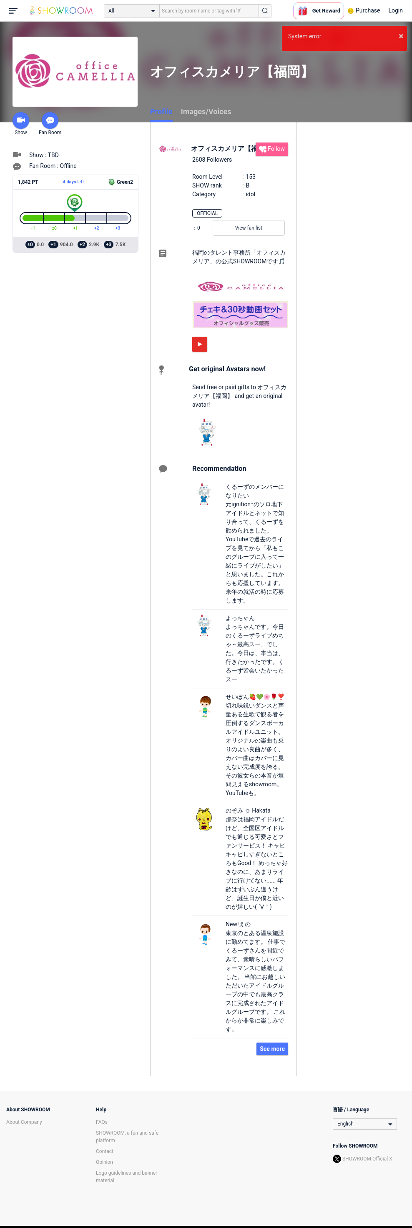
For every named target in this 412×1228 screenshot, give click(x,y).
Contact (104, 1151)
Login (395, 10)
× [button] (401, 36)
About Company (24, 1122)
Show (21, 123)
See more (272, 1048)
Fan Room (50, 123)
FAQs (102, 1122)
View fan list (248, 228)
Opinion (104, 1162)
